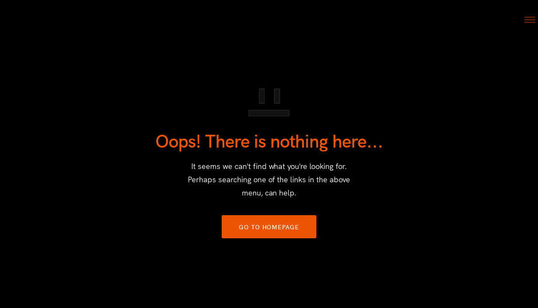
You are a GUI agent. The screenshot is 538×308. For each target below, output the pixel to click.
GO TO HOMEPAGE (269, 226)
